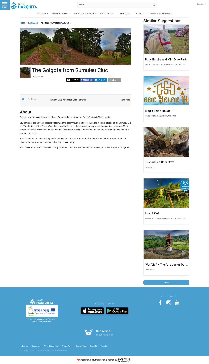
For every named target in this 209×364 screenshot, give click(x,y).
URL (112, 80)
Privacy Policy (67, 346)
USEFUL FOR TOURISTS (160, 13)
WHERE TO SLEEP (60, 13)
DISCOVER (41, 13)
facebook (87, 80)
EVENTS (140, 13)
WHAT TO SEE (106, 13)
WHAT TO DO (125, 13)
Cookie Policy (81, 346)
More (166, 282)
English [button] (200, 4)
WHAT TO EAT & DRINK (84, 13)
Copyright (93, 346)
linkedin (100, 80)
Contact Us (36, 346)
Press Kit (104, 346)
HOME (22, 23)
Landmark (33, 23)
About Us (24, 346)
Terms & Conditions (51, 346)
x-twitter (72, 79)
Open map (125, 100)
